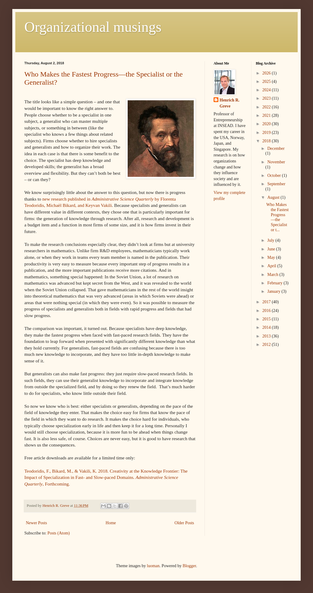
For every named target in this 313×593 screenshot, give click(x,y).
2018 (267, 141)
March (273, 274)
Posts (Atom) (58, 533)
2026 (267, 73)
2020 (267, 124)
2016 (267, 310)
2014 (267, 327)
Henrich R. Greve (229, 103)
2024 (267, 90)
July (271, 240)
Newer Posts (36, 523)
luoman (153, 566)
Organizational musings (92, 27)
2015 (267, 319)
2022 (267, 107)
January (274, 291)
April (272, 266)
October (274, 175)
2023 (267, 98)
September (276, 184)
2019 (267, 132)
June (271, 249)
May (271, 257)
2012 (267, 344)
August (274, 197)
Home (111, 523)
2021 (267, 115)
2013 (267, 336)
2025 (267, 81)
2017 (267, 302)
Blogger (189, 566)
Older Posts (184, 523)
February (275, 283)
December (276, 148)
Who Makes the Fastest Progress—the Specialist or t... (277, 217)
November (276, 162)
